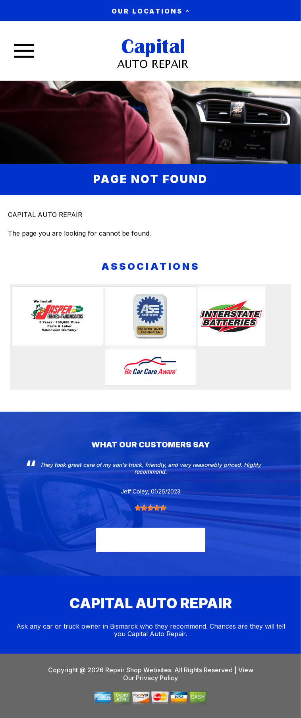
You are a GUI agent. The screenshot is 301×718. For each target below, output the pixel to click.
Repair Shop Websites (137, 670)
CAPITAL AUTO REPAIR (45, 215)
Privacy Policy (157, 678)
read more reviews (150, 539)
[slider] (150, 508)
